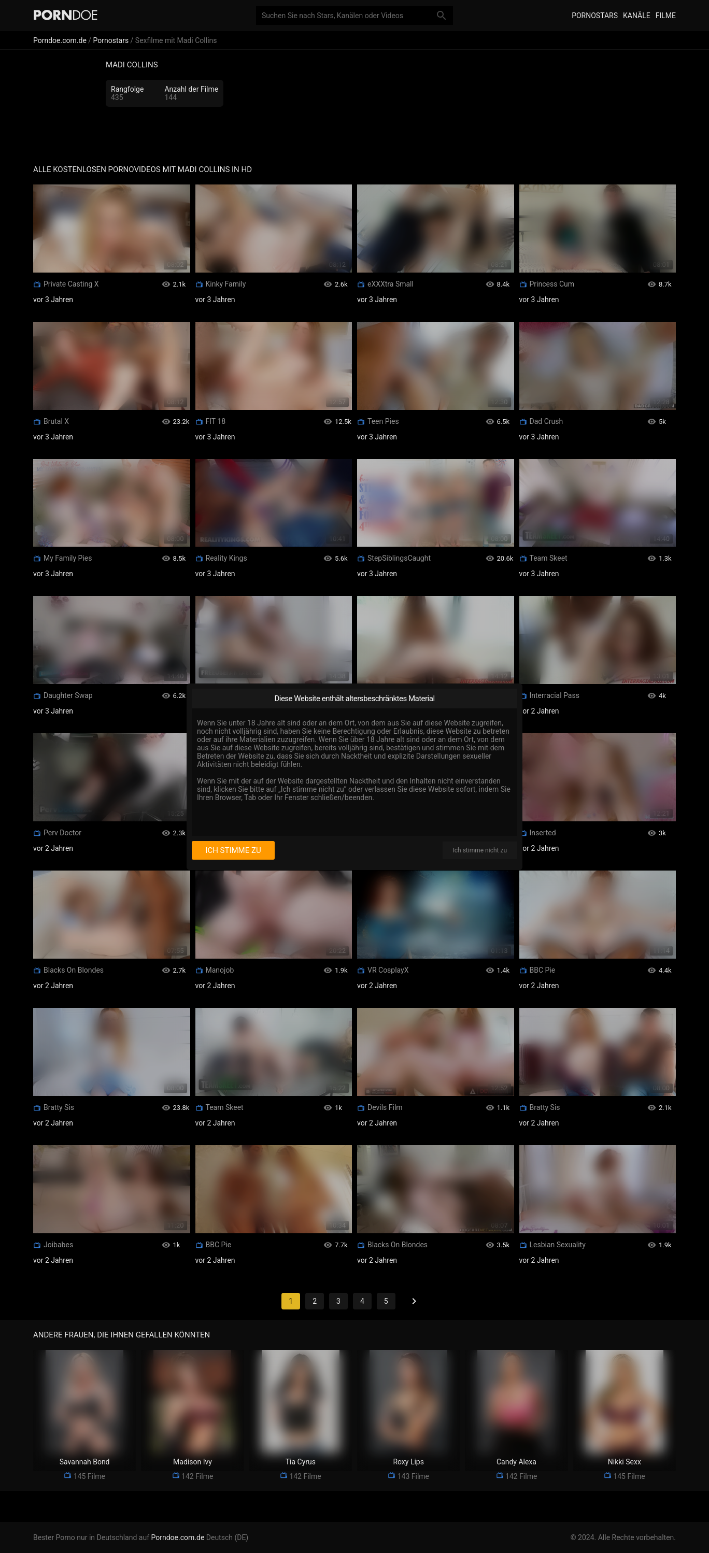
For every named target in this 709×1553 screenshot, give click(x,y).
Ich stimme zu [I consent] (233, 850)
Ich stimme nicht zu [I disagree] (480, 850)
